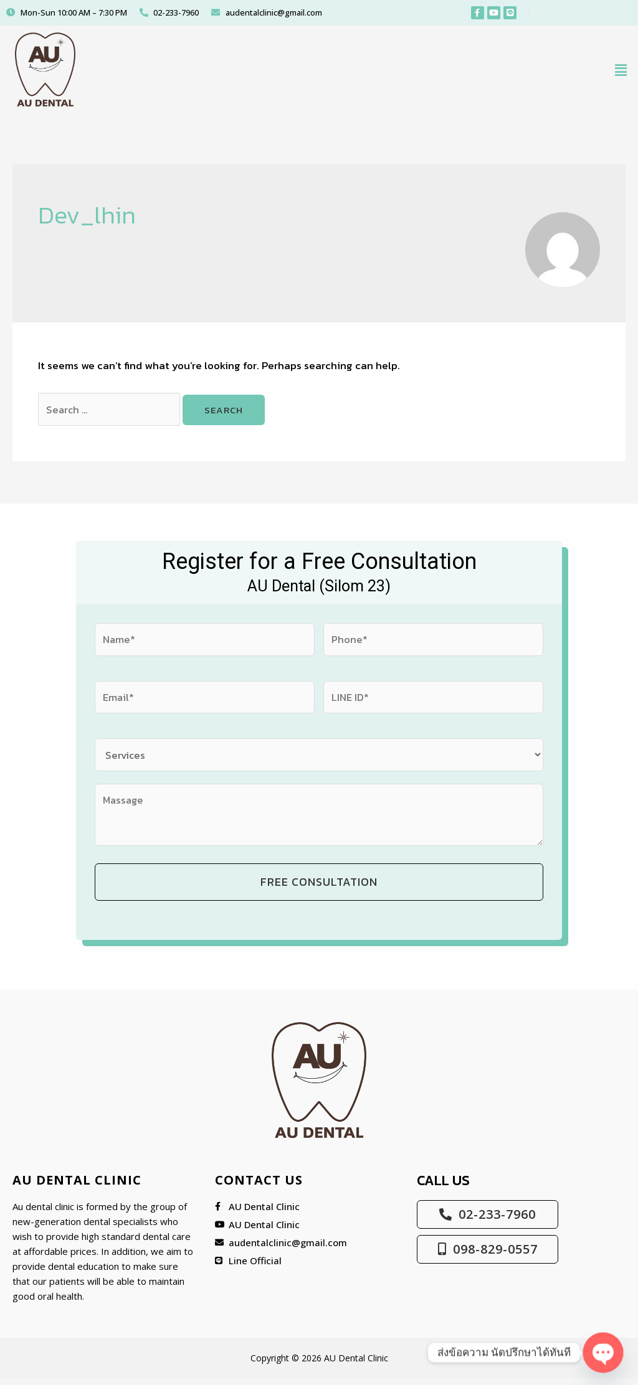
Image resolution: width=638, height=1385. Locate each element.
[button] (621, 72)
